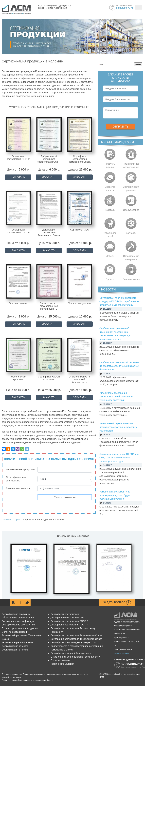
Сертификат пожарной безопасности (71, 653)
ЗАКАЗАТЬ (18, 177)
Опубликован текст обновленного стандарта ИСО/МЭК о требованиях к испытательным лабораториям (120, 301)
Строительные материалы (131, 258)
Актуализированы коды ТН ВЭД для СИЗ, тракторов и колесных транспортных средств (119, 457)
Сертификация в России (15, 649)
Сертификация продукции (16, 614)
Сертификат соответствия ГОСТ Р (69, 621)
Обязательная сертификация (18, 617)
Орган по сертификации (15, 632)
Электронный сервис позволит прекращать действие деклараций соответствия (118, 427)
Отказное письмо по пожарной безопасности (75, 656)
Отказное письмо (60, 660)
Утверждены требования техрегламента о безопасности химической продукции (116, 396)
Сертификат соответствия (65, 614)
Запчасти (131, 233)
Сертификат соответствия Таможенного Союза (76, 635)
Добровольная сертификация (18, 621)
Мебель (110, 256)
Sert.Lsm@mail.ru (122, 653)
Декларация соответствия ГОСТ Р (69, 624)
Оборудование (131, 210)
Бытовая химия (131, 279)
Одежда (110, 279)
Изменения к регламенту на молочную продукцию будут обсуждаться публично (114, 495)
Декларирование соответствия (18, 624)
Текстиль (110, 210)
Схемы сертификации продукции (20, 628)
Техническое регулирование (17, 642)
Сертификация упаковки (131, 188)
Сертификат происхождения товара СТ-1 (73, 642)
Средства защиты (110, 188)
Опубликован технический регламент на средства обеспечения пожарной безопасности (119, 366)
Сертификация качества (15, 646)
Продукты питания (110, 165)
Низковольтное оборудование (131, 165)
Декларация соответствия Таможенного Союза (76, 639)
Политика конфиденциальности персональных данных (28, 680)
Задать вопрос (117, 602)
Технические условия (62, 664)
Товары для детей (110, 235)
